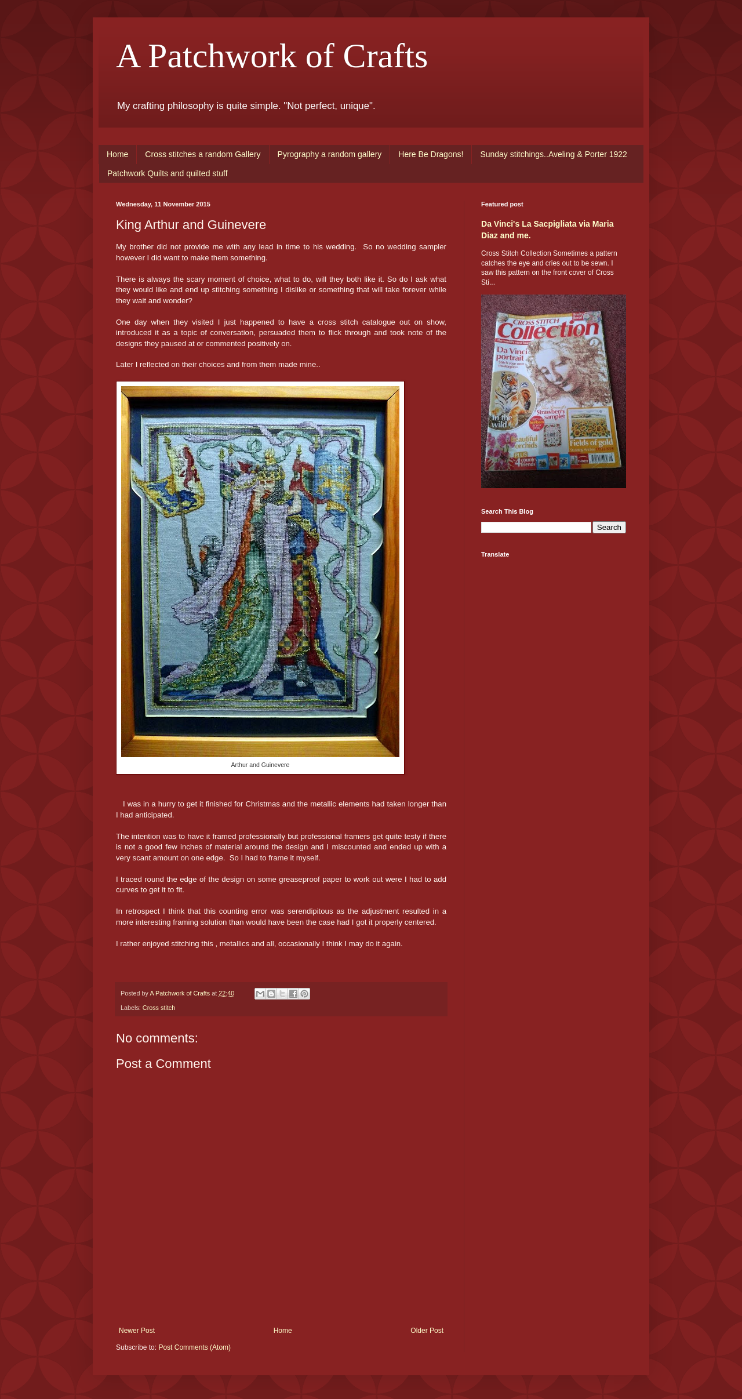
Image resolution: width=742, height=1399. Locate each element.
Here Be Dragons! (430, 154)
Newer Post (137, 1331)
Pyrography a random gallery (330, 154)
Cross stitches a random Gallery (202, 154)
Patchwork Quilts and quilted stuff (167, 173)
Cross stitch (159, 1007)
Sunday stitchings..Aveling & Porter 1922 (553, 154)
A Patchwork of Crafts (272, 56)
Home (117, 154)
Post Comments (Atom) (194, 1347)
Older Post (426, 1331)
